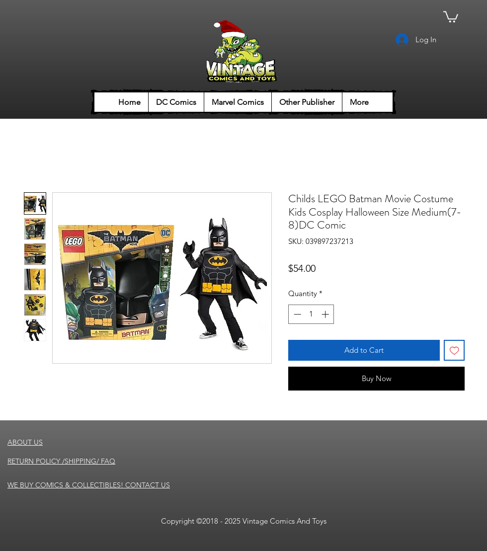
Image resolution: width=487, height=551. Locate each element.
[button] (450, 16)
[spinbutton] (311, 314)
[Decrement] (296, 314)
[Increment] (326, 314)
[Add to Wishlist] (454, 350)
